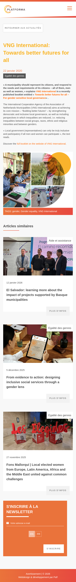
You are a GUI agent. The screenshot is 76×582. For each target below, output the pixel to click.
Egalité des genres (14, 76)
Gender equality (29, 211)
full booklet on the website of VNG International (41, 143)
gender (15, 211)
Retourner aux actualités (23, 28)
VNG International (46, 91)
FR (38, 534)
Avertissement (33, 574)
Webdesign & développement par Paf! (38, 577)
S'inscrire (54, 549)
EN (31, 534)
